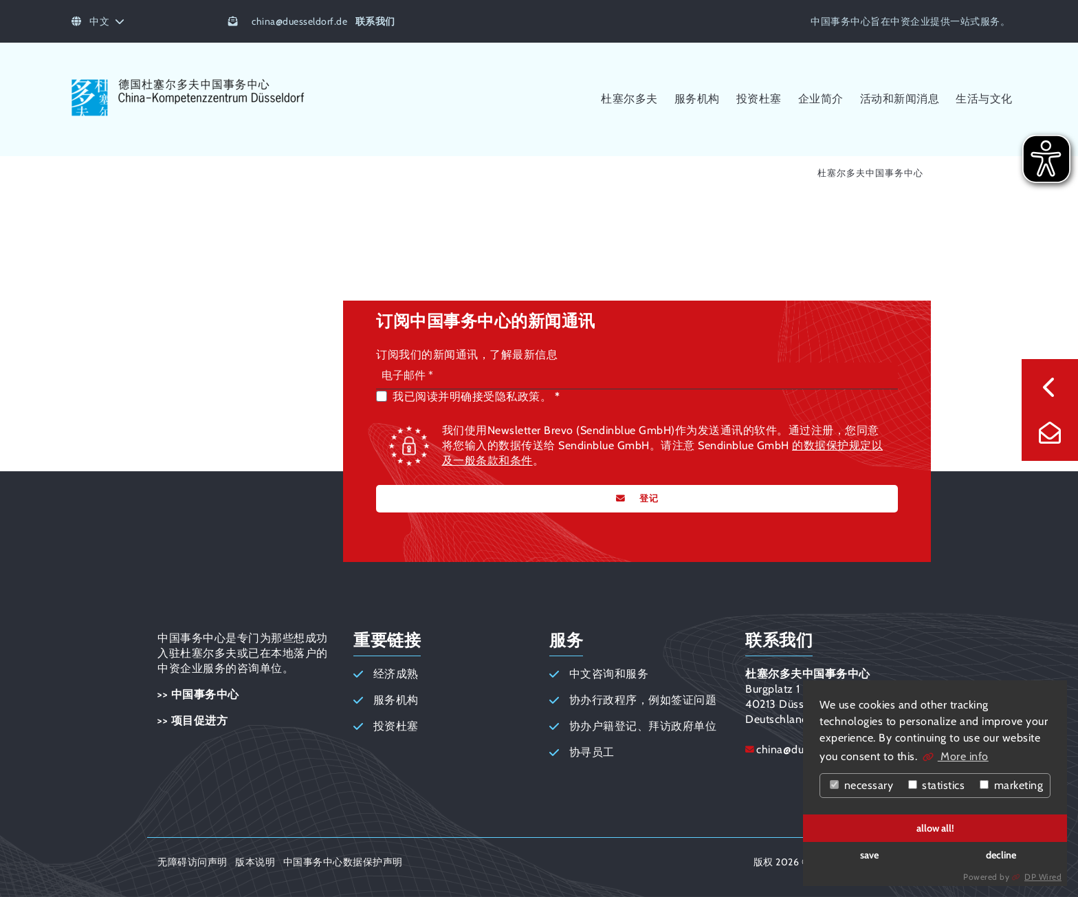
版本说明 (255, 862)
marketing (1011, 785)
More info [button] (963, 756)
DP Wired (1043, 877)
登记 (648, 498)
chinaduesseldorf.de (299, 21)
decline (1001, 855)
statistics (936, 785)
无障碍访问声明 (192, 862)
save (869, 855)
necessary (861, 785)
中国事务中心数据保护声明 (343, 862)
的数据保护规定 (832, 445)
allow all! (935, 828)
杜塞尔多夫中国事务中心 (870, 173)
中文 (98, 21)
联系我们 (375, 21)
